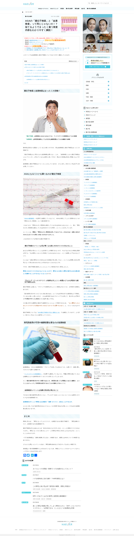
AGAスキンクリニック (36, 42)
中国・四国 (97, 97)
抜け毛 (83, 8)
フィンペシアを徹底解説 (90, 196)
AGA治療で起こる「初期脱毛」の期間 (93, 171)
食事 (44, 511)
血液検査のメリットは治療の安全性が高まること (38, 79)
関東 (97, 85)
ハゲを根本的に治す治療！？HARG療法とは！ (49, 478)
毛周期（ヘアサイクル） (90, 235)
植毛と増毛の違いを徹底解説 (91, 285)
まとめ (26, 82)
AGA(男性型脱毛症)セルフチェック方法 (93, 160)
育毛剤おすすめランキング (90, 145)
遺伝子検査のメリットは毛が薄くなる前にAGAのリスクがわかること (43, 70)
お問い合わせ (116, 529)
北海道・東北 (97, 81)
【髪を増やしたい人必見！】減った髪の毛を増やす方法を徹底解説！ (103, 351)
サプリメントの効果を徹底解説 (91, 266)
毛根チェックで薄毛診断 (90, 238)
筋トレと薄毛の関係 (89, 296)
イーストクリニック (35, 44)
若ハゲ (43, 499)
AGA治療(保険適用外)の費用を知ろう (93, 174)
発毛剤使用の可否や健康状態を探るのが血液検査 (36, 76)
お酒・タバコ (36, 471)
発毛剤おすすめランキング (90, 142)
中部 (97, 89)
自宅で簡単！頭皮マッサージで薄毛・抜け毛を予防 (96, 274)
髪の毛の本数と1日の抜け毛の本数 (92, 229)
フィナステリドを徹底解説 (90, 182)
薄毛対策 (53, 489)
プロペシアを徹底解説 (89, 185)
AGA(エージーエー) (43, 8)
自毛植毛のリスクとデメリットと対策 (93, 207)
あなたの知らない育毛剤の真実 (91, 249)
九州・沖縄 (97, 101)
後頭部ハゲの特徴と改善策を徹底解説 (93, 328)
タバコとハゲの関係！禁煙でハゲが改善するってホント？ (53, 469)
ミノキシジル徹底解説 (89, 188)
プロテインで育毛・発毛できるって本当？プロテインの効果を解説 (103, 376)
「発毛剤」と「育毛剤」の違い (91, 246)
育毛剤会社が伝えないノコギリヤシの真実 (94, 252)
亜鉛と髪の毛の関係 (89, 269)
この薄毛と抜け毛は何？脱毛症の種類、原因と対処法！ (52, 486)
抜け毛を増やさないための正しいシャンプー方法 (96, 257)
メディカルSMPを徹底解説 (90, 218)
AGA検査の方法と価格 (89, 163)
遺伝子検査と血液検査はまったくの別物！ (35, 64)
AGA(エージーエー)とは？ (90, 154)
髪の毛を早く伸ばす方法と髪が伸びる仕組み (95, 232)
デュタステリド (37, 511)
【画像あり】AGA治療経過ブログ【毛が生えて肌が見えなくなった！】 (48, 48)
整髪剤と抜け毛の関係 (89, 299)
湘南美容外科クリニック (37, 40)
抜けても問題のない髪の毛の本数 (92, 331)
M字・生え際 (36, 489)
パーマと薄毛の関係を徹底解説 (91, 291)
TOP (16, 529)
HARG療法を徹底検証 (89, 213)
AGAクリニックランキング (90, 139)
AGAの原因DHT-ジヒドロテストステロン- (94, 157)
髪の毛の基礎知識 (91, 8)
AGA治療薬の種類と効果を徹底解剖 (93, 177)
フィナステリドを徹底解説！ (33, 374)
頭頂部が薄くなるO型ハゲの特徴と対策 (93, 317)
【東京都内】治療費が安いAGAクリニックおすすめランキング (45, 50)
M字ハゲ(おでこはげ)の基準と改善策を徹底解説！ (50, 496)
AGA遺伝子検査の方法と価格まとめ (49, 312)
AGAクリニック (54, 8)
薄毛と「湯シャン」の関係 (90, 260)
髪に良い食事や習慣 (89, 280)
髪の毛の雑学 (69, 8)
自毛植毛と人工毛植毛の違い (91, 202)
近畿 (97, 93)
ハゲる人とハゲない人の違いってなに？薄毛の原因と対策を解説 (103, 389)
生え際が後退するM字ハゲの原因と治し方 (94, 309)
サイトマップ (108, 529)
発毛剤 (62, 8)
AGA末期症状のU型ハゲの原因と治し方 (94, 323)
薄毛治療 (77, 8)
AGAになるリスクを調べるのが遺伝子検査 (35, 67)
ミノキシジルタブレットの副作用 (92, 190)
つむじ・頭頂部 (46, 489)
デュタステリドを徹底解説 (90, 193)
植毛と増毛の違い (88, 204)
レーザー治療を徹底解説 (90, 224)
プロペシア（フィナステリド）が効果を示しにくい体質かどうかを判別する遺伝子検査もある (48, 73)
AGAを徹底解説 (29, 218)
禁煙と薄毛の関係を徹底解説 (91, 294)
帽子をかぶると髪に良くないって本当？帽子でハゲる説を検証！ (103, 364)
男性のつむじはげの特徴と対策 (91, 314)
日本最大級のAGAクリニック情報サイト (67, 521)
